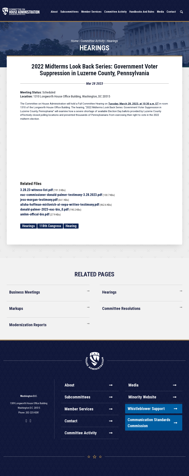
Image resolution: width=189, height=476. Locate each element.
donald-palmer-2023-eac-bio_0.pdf (44, 209)
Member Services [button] (91, 11)
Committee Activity (92, 41)
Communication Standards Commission (152, 422)
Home (74, 41)
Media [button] (160, 11)
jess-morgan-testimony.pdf (39, 200)
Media (152, 385)
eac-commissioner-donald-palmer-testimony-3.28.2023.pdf (61, 195)
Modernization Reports (28, 324)
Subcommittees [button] (69, 11)
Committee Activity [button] (115, 11)
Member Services (88, 409)
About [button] (54, 11)
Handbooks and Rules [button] (141, 11)
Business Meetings (24, 292)
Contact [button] (171, 11)
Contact (88, 420)
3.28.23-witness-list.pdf (36, 190)
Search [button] (181, 11)
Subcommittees (88, 397)
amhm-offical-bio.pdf (34, 214)
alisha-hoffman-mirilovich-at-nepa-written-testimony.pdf (59, 204)
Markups (16, 308)
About (88, 385)
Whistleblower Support (152, 408)
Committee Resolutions (121, 308)
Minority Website (152, 397)
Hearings (113, 41)
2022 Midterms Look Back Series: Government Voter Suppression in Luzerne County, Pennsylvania (95, 70)
